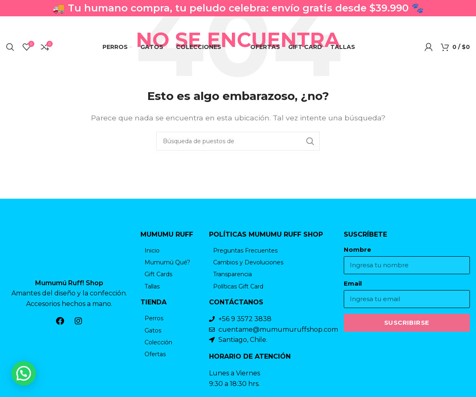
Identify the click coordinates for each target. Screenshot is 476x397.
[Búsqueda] (10, 47)
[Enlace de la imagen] (69, 250)
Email (353, 283)
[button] (23, 373)
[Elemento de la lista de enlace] (170, 250)
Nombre (357, 249)
